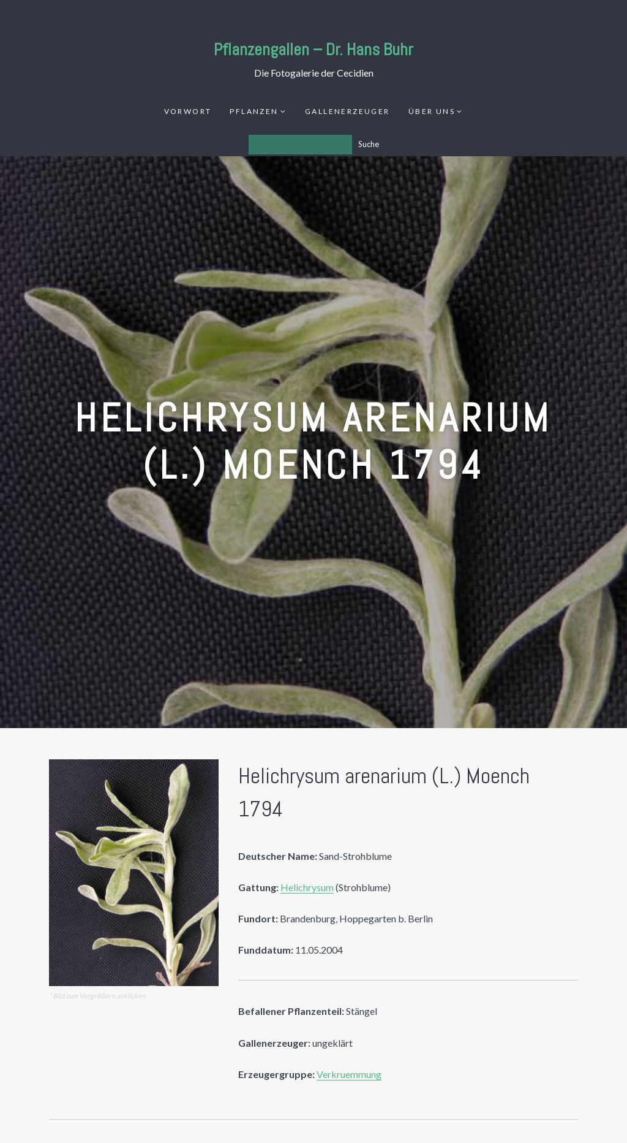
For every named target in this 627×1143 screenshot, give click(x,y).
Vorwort (188, 111)
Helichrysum (307, 887)
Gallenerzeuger (347, 111)
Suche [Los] (368, 144)
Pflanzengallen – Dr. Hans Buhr (313, 49)
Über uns (431, 111)
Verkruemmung (349, 1074)
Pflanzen (254, 111)
